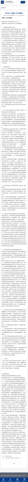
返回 (14, 463)
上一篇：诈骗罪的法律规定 (6, 456)
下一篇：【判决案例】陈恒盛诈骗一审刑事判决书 (11, 458)
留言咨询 (22, 2)
